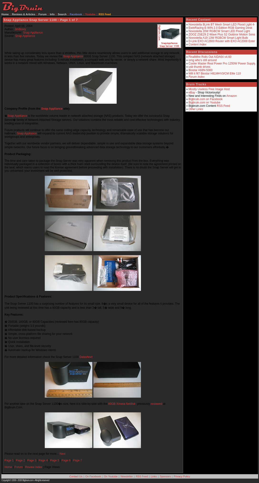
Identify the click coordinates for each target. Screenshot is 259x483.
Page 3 (31, 460)
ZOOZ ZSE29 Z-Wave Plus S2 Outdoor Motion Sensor (223, 34)
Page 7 (77, 460)
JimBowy (20, 29)
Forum (43, 14)
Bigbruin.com (27, 480)
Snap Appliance (33, 32)
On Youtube (111, 476)
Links (154, 476)
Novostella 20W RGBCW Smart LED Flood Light (219, 31)
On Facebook (93, 476)
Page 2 (20, 460)
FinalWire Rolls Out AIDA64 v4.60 (210, 57)
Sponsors (165, 476)
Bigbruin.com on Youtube (204, 102)
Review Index (33, 467)
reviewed (156, 403)
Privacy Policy (182, 476)
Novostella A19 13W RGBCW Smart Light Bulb (218, 37)
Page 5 (54, 460)
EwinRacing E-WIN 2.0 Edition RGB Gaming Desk (220, 27)
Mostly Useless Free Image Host (209, 89)
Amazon (231, 96)
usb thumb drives (199, 66)
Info (52, 14)
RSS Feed (223, 105)
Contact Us (76, 476)
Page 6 (65, 460)
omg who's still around (203, 60)
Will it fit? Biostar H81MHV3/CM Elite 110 (215, 73)
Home (5, 14)
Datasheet (86, 357)
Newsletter (126, 476)
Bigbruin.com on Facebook (206, 99)
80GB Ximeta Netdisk (122, 403)
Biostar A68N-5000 (201, 70)
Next (62, 453)
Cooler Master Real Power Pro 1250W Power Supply (222, 63)
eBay (192, 92)
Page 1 (9, 460)
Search (62, 14)
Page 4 (43, 460)
